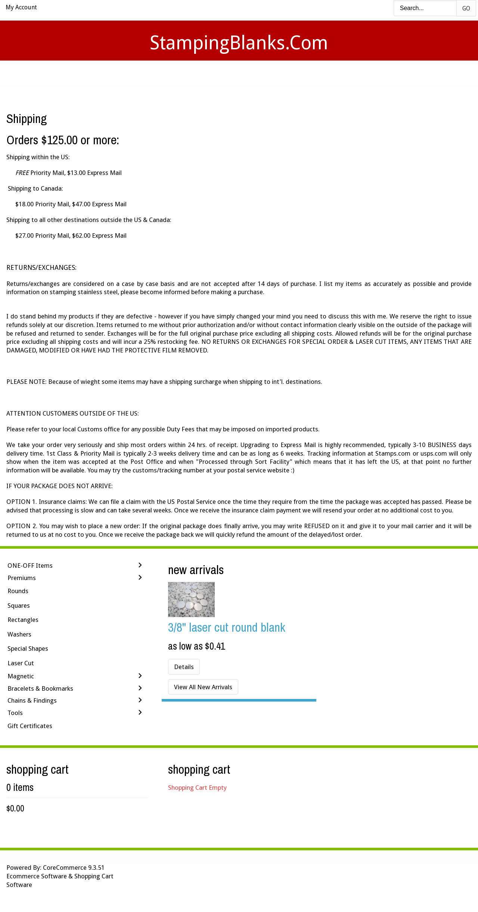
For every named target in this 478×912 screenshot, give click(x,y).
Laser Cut (20, 663)
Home (128, 73)
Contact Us (298, 73)
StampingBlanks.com (239, 43)
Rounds (17, 591)
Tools (15, 713)
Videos (163, 73)
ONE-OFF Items (30, 565)
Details (184, 667)
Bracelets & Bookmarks (40, 688)
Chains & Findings (32, 700)
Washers (19, 634)
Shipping (249, 73)
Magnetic (20, 676)
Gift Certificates (29, 726)
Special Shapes (27, 648)
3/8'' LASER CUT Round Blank (226, 627)
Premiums (21, 578)
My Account (21, 7)
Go (466, 8)
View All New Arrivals (203, 687)
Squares (18, 605)
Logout (345, 73)
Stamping (205, 73)
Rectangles (22, 619)
